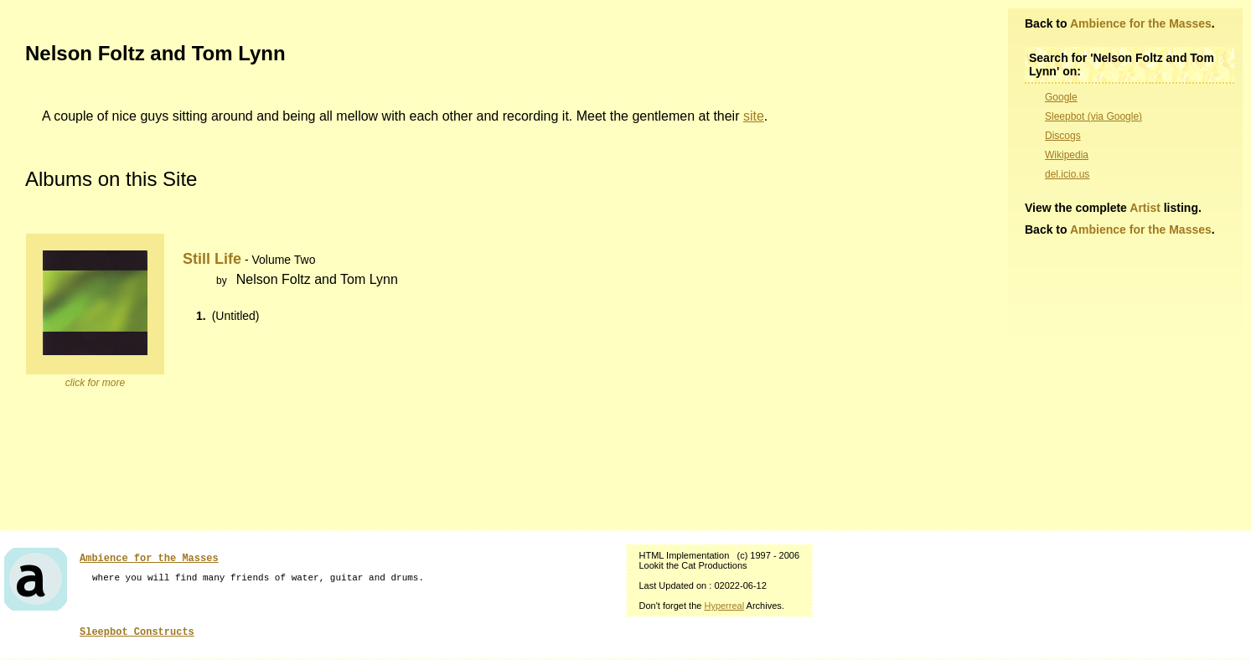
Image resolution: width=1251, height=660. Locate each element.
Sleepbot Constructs (137, 632)
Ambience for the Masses (1141, 23)
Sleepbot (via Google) (1093, 116)
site (753, 116)
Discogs (1063, 136)
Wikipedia (1066, 155)
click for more (95, 383)
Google (1061, 97)
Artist (1145, 207)
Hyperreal (724, 606)
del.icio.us (1067, 174)
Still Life (212, 258)
